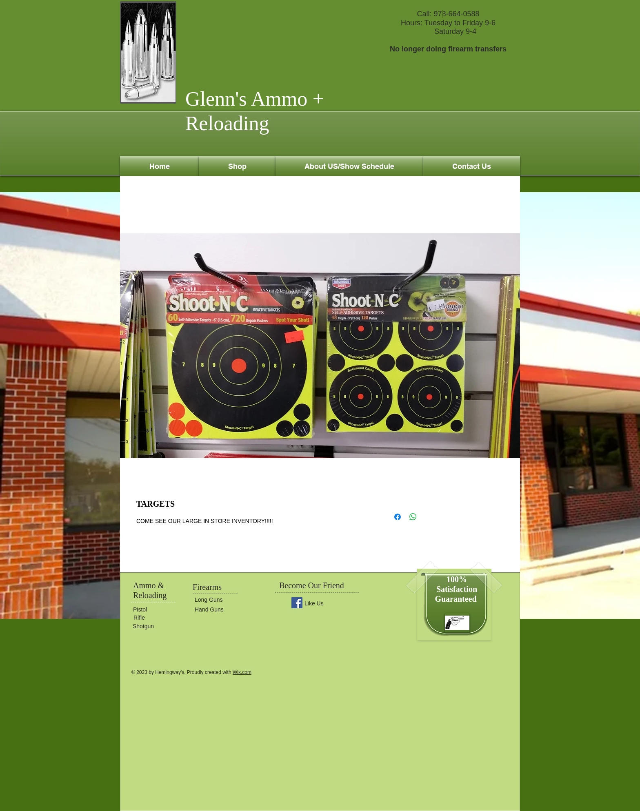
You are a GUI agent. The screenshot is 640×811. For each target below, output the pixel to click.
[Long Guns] (219, 600)
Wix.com (242, 672)
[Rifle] (157, 618)
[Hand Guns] (219, 609)
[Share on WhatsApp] (413, 517)
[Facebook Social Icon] (296, 602)
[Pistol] (157, 610)
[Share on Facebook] (397, 517)
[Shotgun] (157, 626)
